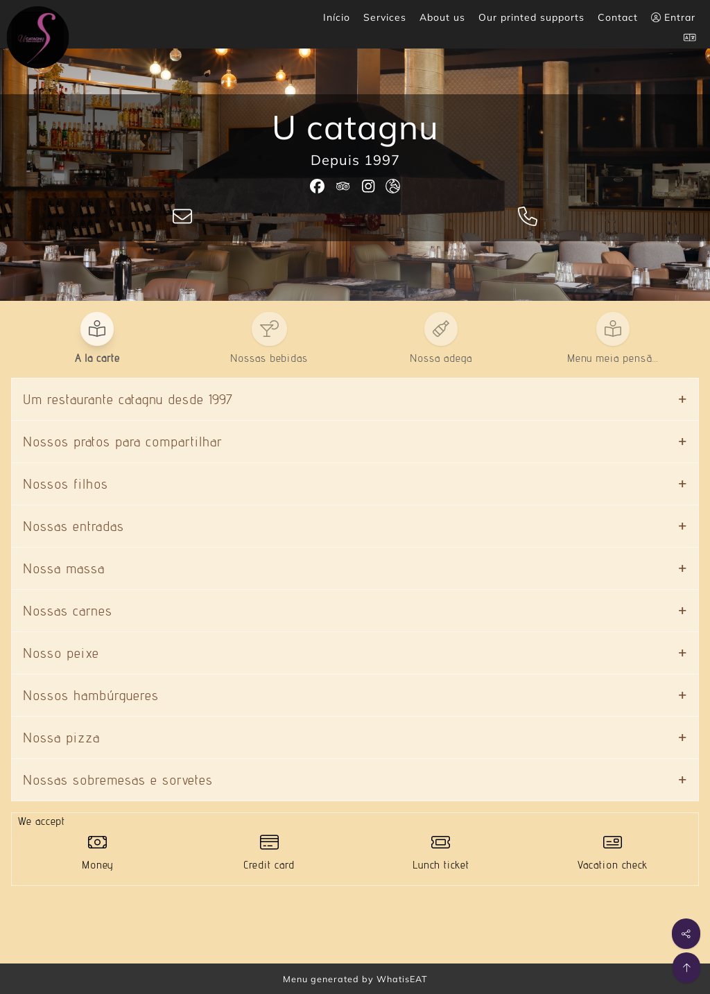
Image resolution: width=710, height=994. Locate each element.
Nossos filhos (65, 484)
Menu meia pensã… (613, 358)
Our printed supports (531, 17)
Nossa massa (64, 568)
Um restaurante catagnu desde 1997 (128, 399)
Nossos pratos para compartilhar (123, 441)
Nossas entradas (73, 526)
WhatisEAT (402, 978)
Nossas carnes (67, 610)
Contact (618, 17)
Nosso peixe (61, 653)
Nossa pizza (61, 737)
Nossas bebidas (269, 358)
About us (442, 17)
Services (384, 17)
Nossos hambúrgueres (91, 695)
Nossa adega (441, 358)
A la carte (97, 358)
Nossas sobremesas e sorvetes (118, 779)
